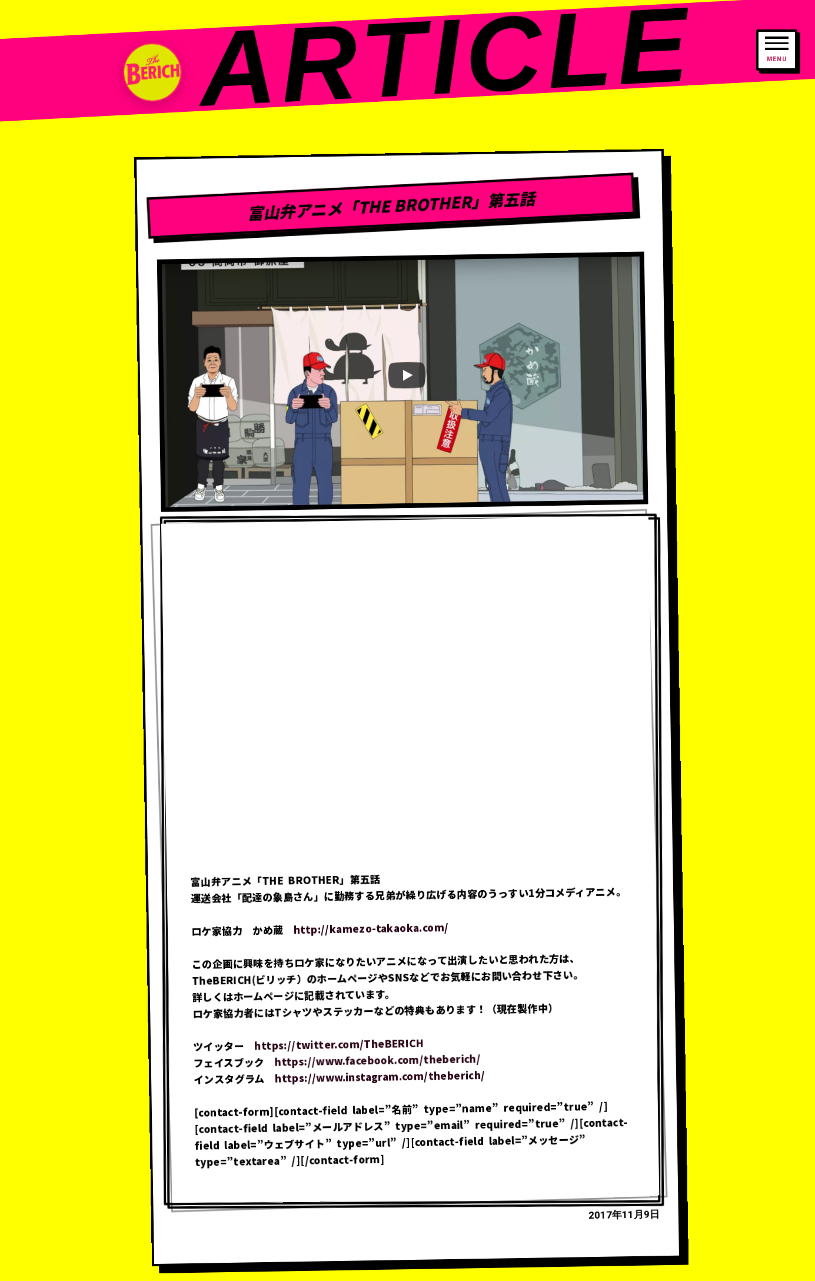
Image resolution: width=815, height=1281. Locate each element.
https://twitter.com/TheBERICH (339, 1044)
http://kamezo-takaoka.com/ (371, 928)
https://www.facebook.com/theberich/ (378, 1060)
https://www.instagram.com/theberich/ (380, 1076)
